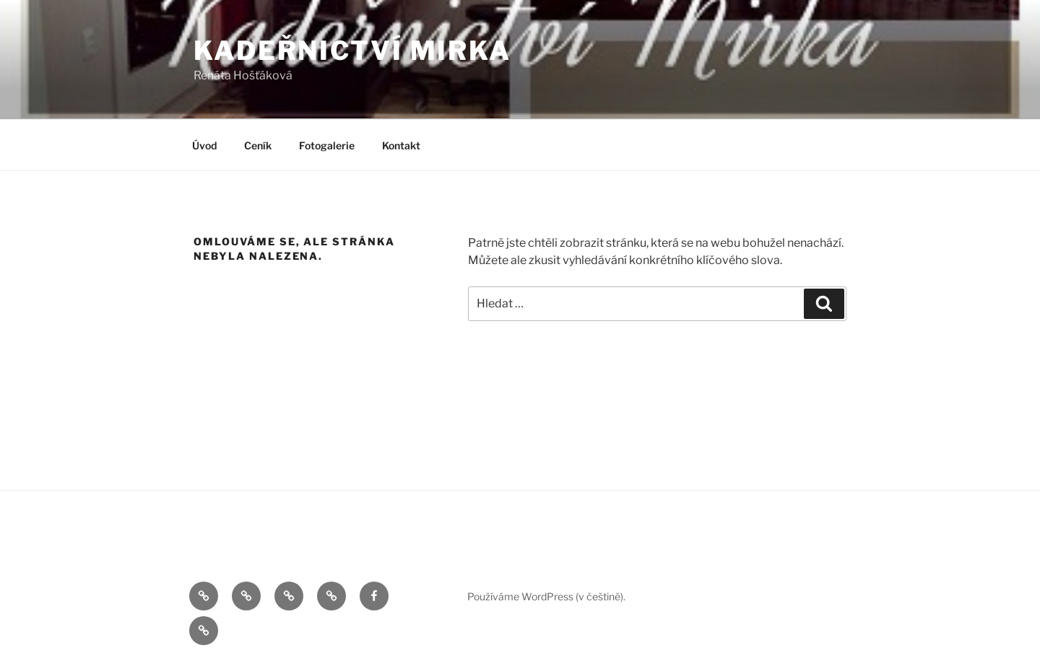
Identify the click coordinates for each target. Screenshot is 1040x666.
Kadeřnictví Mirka (352, 50)
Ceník (258, 145)
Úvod (204, 145)
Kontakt (401, 145)
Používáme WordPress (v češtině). (546, 596)
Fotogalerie (327, 145)
